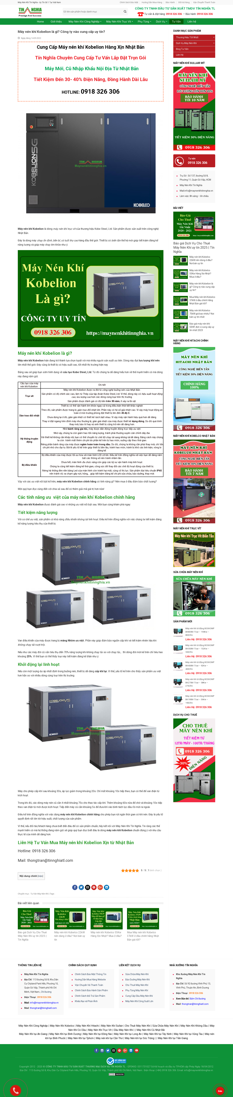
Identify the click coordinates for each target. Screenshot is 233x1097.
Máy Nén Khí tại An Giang (33, 1034)
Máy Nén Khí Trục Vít (99, 1029)
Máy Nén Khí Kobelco (62, 1025)
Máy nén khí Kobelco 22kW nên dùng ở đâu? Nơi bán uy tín (200, 260)
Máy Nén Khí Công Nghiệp (33, 1025)
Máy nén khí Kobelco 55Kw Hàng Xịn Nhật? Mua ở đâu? (200, 273)
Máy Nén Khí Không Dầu (194, 1025)
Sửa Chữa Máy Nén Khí (137, 974)
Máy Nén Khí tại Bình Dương (65, 1034)
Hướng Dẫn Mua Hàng (152, 2)
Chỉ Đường (46, 992)
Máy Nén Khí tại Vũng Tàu (188, 1034)
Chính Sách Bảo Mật (129, 2)
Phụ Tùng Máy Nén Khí (136, 990)
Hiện (40, 876)
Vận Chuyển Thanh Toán (204, 2)
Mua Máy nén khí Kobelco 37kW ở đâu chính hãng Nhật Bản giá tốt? (202, 300)
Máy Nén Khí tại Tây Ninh (158, 1034)
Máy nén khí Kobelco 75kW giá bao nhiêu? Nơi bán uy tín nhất (201, 313)
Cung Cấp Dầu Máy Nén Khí (139, 996)
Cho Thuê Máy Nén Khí (136, 985)
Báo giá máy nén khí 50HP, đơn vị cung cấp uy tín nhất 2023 (201, 326)
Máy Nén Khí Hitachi (87, 1025)
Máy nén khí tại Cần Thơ (109, 1038)
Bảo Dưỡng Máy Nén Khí (137, 979)
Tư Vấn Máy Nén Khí (39, 894)
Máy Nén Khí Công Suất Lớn (139, 1001)
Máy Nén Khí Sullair (112, 1025)
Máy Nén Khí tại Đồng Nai (97, 1034)
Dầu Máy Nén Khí (123, 1029)
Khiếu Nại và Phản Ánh (86, 1001)
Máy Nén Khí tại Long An (128, 1034)
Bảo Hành (170, 2)
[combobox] (95, 11)
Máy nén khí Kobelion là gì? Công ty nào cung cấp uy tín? (202, 286)
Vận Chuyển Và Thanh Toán (89, 985)
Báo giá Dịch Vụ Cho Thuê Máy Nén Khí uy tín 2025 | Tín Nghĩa (193, 247)
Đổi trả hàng (184, 2)
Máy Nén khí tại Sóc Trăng (139, 1038)
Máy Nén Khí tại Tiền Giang (173, 1038)
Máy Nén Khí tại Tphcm (81, 1038)
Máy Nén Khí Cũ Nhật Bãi (151, 1029)
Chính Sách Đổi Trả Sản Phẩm (90, 996)
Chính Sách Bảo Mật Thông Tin (90, 974)
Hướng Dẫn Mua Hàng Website (90, 979)
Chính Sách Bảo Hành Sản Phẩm (91, 990)
